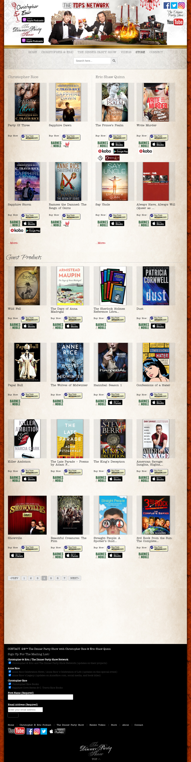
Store (140, 52)
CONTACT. (14, 649)
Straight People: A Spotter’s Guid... (107, 539)
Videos (126, 52)
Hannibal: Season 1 (108, 385)
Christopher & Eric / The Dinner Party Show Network (38, 659)
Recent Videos (97, 725)
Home (32, 52)
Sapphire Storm (19, 204)
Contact (138, 725)
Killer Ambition (19, 461)
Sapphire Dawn (60, 125)
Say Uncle (103, 204)
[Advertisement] (95, 616)
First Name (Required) (21, 693)
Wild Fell (14, 308)
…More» (13, 243)
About (125, 725)
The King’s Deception (109, 461)
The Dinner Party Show (97, 52)
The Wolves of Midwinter (69, 385)
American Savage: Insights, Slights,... (150, 463)
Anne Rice (14, 668)
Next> (74, 578)
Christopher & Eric (57, 52)
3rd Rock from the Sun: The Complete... (154, 539)
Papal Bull (15, 385)
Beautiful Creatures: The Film (68, 539)
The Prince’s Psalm (109, 125)
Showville (15, 538)
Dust (140, 308)
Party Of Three (19, 125)
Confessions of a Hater (153, 385)
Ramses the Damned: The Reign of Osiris (67, 206)
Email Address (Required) (23, 704)
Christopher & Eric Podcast (35, 725)
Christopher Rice (17, 680)
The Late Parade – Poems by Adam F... (70, 463)
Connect (156, 52)
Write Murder (146, 125)
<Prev (14, 578)
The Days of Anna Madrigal (64, 310)
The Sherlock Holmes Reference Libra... (109, 310)
